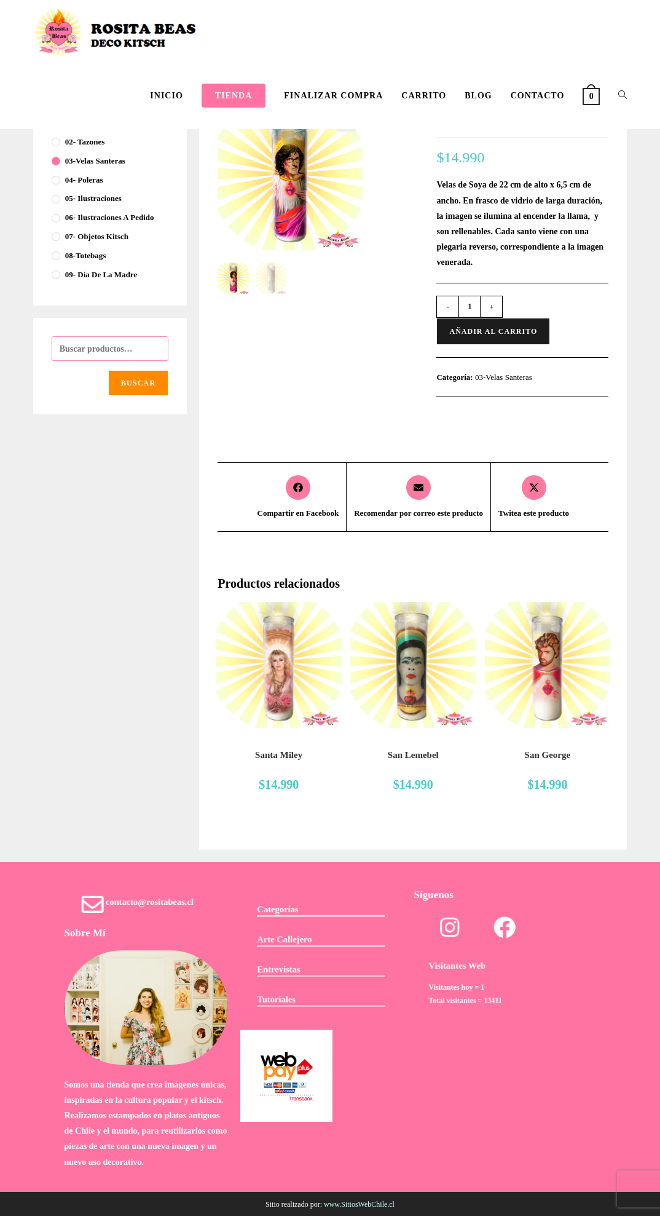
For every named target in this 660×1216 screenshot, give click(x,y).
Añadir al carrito (493, 331)
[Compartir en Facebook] (298, 497)
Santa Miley (278, 755)
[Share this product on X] (533, 497)
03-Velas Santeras (503, 377)
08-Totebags (85, 255)
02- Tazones (85, 141)
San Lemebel (413, 755)
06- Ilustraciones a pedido (109, 217)
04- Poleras (84, 179)
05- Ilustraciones (93, 198)
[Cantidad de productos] (469, 307)
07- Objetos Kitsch (96, 236)
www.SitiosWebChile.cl (359, 1204)
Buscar (138, 383)
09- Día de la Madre (101, 274)
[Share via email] (418, 497)
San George (548, 755)
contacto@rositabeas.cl (148, 904)
